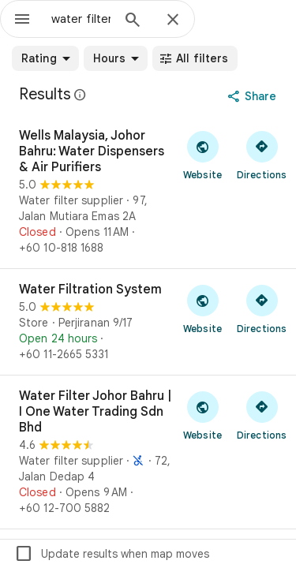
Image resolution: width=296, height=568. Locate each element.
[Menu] (22, 20)
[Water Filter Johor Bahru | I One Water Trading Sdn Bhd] (148, 452)
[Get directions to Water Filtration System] (261, 308)
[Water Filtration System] (148, 322)
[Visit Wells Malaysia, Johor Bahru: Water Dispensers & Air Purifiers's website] (202, 154)
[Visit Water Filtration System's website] (202, 308)
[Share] (253, 96)
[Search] (133, 21)
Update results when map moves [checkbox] (111, 553)
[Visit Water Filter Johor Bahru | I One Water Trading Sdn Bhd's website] (202, 415)
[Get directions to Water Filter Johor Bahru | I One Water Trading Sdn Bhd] (261, 415)
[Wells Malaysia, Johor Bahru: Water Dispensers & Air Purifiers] (148, 191)
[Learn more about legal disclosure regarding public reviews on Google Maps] (80, 94)
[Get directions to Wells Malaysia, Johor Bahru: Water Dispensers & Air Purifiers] (261, 154)
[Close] (173, 20)
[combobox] (81, 18)
